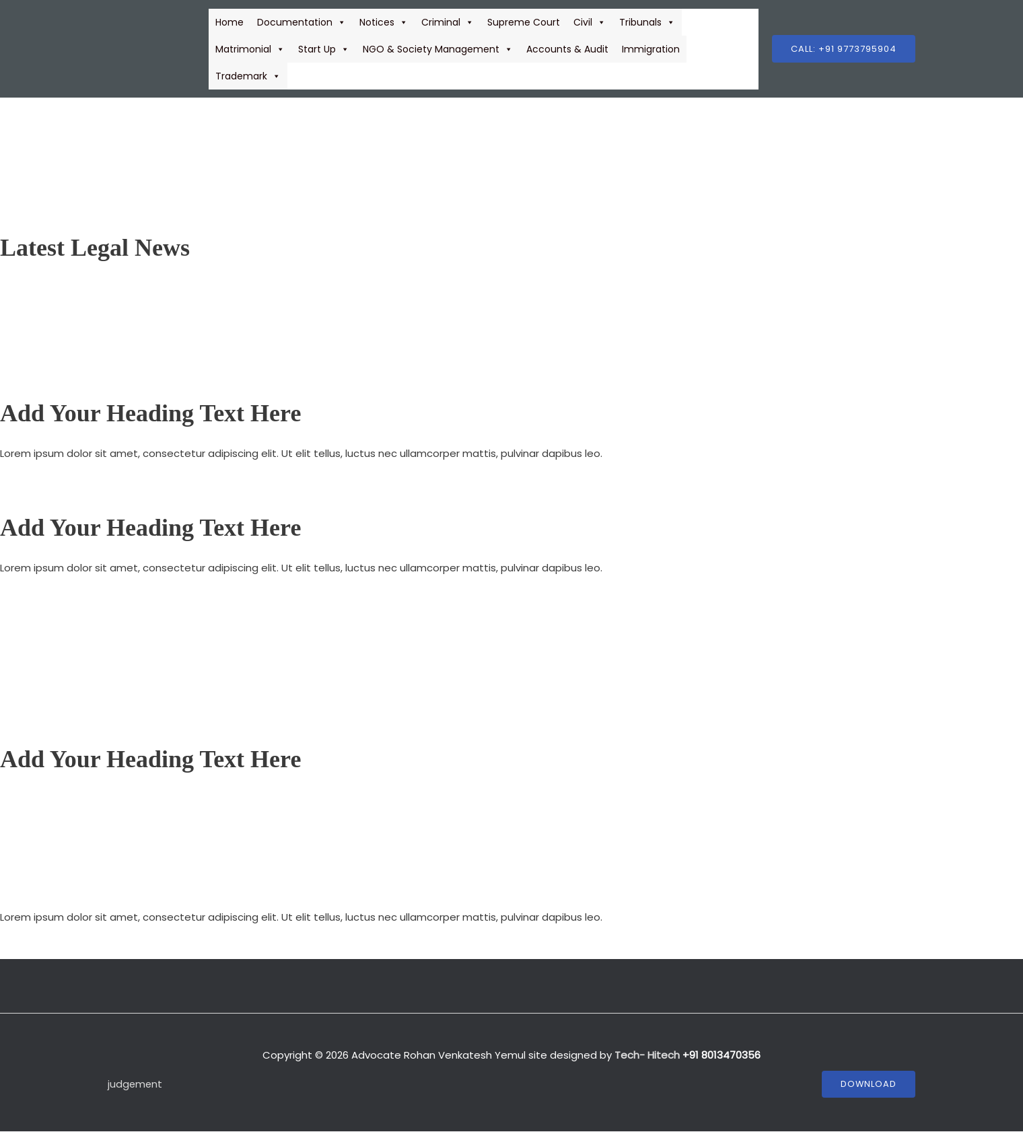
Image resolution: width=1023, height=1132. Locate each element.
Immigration (651, 49)
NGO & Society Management (438, 49)
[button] (843, 49)
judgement (136, 1084)
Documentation (301, 22)
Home (229, 22)
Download (868, 1084)
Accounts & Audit (567, 49)
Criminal (447, 22)
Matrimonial (250, 49)
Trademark (248, 76)
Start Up (323, 49)
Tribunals (647, 22)
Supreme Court (523, 22)
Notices (383, 22)
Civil (589, 22)
